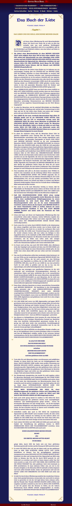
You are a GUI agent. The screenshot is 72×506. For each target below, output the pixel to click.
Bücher (49, 11)
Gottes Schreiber (20, 11)
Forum (36, 11)
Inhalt (36, 25)
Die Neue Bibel (21, 8)
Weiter (42, 25)
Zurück (30, 25)
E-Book (42, 11)
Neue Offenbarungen (38, 8)
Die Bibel (53, 8)
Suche (30, 11)
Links (56, 11)
